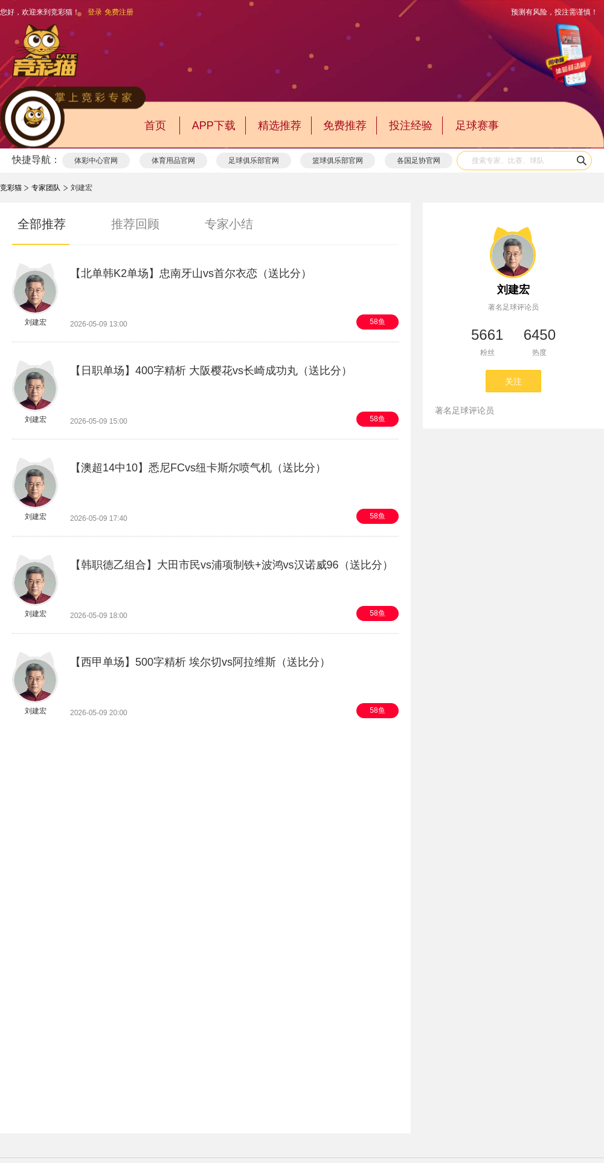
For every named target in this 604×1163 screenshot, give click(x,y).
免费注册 (118, 12)
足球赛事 (477, 125)
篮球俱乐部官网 (337, 160)
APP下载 (214, 125)
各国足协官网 (418, 160)
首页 (155, 125)
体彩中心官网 (96, 160)
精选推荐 (279, 125)
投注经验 (410, 125)
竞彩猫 (11, 187)
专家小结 (229, 224)
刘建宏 (513, 290)
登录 (95, 12)
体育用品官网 (173, 160)
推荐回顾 (135, 224)
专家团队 (45, 187)
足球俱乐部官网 (253, 160)
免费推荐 (345, 125)
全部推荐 (42, 224)
